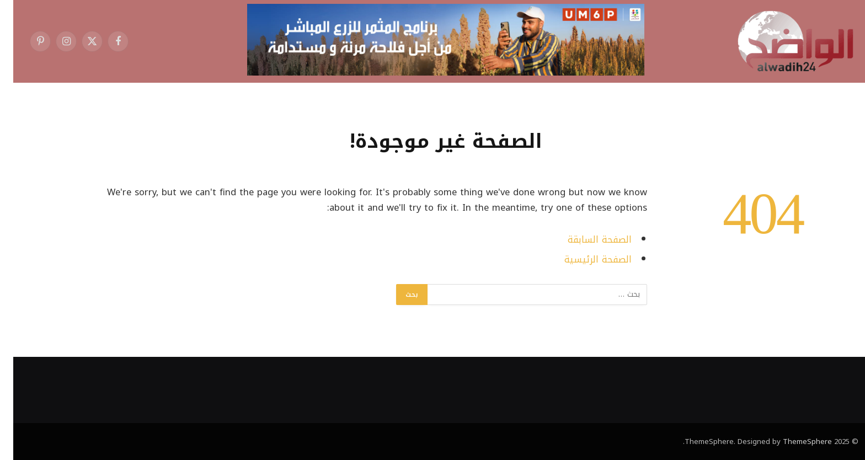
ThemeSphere (794, 441)
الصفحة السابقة (586, 239)
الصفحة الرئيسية (584, 259)
